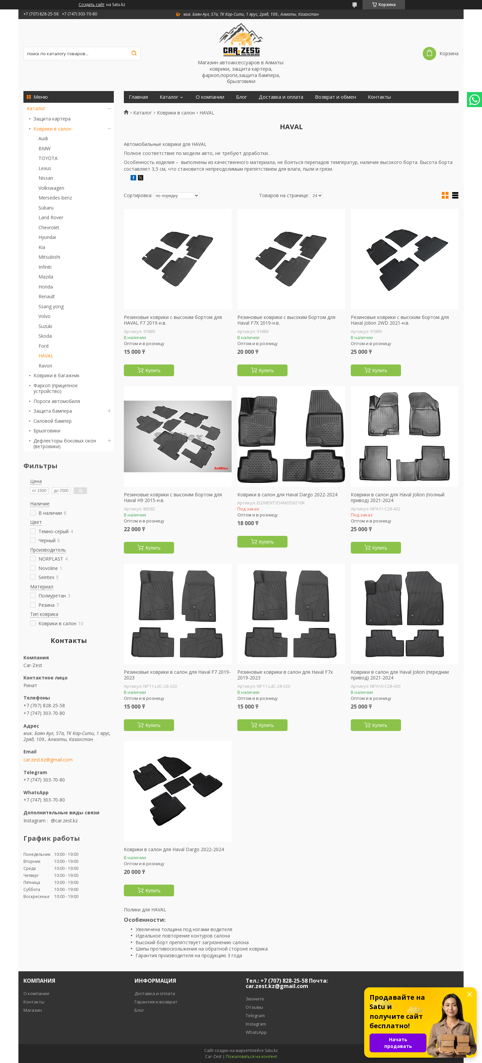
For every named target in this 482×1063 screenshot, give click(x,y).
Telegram (255, 1015)
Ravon (45, 365)
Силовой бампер (52, 421)
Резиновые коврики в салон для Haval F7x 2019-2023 (285, 675)
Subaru (46, 208)
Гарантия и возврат (156, 1002)
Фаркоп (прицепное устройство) (55, 388)
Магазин (32, 1010)
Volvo (44, 316)
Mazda (45, 276)
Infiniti (45, 267)
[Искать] (134, 53)
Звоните (255, 999)
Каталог (36, 108)
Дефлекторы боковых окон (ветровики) (64, 443)
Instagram (256, 1024)
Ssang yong (51, 306)
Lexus (44, 168)
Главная (138, 96)
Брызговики (46, 430)
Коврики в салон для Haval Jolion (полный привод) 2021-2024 (398, 497)
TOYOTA (48, 158)
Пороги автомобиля (56, 401)
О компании (210, 96)
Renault (46, 296)
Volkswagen (51, 188)
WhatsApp (256, 1032)
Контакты (379, 96)
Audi (43, 138)
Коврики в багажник (56, 375)
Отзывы (254, 1007)
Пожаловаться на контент (251, 1056)
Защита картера (52, 118)
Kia (41, 247)
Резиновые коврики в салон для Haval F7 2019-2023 (177, 675)
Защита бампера (52, 411)
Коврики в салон (52, 129)
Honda (45, 286)
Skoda (45, 336)
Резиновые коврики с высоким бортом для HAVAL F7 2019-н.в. (173, 320)
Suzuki (45, 326)
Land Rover (50, 217)
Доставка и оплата (281, 96)
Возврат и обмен (335, 96)
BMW (44, 148)
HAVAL (45, 355)
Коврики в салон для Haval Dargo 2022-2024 (287, 495)
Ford (43, 346)
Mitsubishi (49, 257)
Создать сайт (91, 4)
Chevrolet (48, 227)
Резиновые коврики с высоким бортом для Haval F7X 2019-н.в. (286, 320)
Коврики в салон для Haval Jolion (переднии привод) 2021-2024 (400, 675)
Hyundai (47, 237)
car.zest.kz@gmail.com (48, 760)
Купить (153, 370)
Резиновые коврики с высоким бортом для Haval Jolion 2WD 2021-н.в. (400, 320)
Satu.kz (271, 1050)
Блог (241, 96)
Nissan (45, 178)
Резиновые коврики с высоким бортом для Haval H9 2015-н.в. (173, 497)
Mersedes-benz (55, 197)
